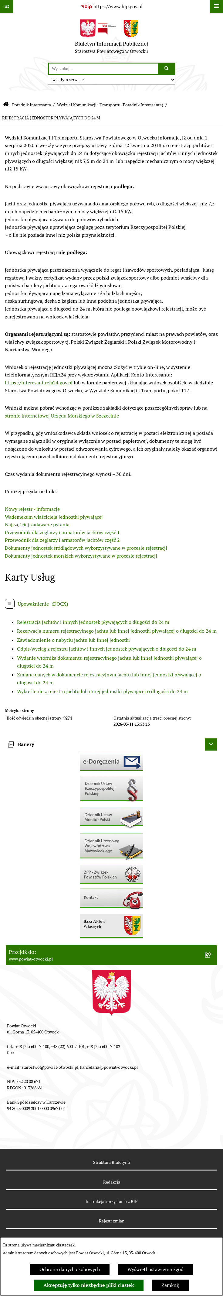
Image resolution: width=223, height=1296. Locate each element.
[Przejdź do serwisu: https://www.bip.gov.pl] (112, 6)
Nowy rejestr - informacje (32, 509)
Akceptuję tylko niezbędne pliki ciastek (88, 1285)
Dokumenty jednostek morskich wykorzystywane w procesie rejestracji (81, 556)
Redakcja (111, 1182)
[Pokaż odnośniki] (6, 6)
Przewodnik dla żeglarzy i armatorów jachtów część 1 (62, 532)
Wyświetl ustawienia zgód (155, 1269)
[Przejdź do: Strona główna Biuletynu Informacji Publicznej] (6, 105)
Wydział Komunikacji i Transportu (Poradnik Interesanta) (110, 105)
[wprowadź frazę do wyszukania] (103, 69)
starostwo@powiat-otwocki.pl (50, 1067)
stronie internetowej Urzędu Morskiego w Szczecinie (62, 416)
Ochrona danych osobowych (69, 1269)
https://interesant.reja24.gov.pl (39, 383)
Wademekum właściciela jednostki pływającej (54, 517)
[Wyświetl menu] (216, 6)
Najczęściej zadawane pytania (37, 524)
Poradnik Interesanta (31, 105)
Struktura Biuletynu (111, 1162)
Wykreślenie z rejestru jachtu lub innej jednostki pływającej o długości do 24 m (102, 691)
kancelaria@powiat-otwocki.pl (109, 1067)
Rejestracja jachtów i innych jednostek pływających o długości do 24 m (93, 622)
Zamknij (170, 1285)
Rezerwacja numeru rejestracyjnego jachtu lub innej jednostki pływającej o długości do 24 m (117, 631)
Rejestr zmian (111, 1221)
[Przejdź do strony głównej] (111, 38)
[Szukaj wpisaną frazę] (167, 69)
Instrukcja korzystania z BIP (111, 1201)
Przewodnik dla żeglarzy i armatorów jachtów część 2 (62, 540)
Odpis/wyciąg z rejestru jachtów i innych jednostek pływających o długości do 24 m (106, 649)
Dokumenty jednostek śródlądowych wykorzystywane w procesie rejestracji (86, 548)
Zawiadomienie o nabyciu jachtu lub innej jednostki (73, 640)
